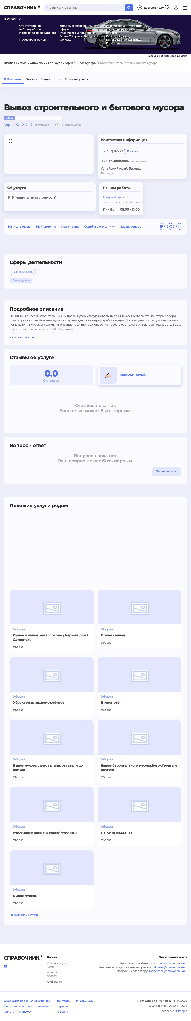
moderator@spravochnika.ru (168, 971)
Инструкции (85, 1001)
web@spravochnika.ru (172, 963)
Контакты (63, 1001)
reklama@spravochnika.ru (169, 967)
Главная (9, 63)
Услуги (22, 63)
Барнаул (54, 63)
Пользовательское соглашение (26, 1006)
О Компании (13, 79)
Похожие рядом (76, 79)
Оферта (62, 1011)
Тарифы (62, 1006)
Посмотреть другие (24, 915)
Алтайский (37, 63)
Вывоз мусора (85, 63)
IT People (181, 1011)
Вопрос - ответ (51, 79)
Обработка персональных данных (27, 1001)
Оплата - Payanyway (18, 1011)
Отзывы (31, 79)
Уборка (68, 63)
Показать (132, 151)
